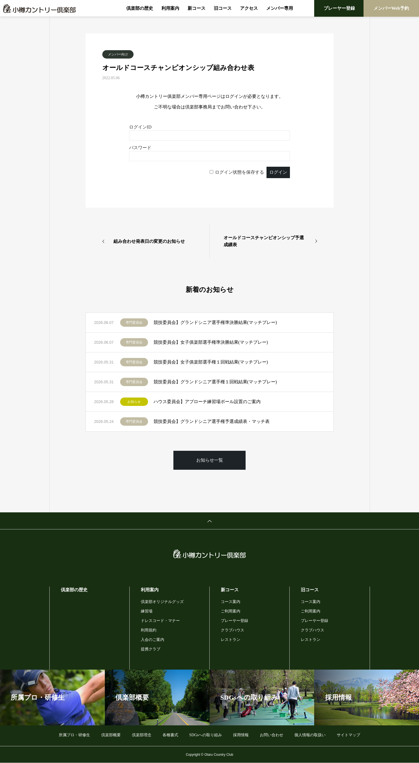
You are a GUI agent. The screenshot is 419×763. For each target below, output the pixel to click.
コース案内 (230, 602)
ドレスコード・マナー (160, 621)
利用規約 (148, 630)
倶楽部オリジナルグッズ (162, 602)
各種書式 (170, 735)
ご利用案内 (230, 611)
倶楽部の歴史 (139, 8)
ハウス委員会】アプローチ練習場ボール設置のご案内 (207, 401)
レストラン (230, 640)
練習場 (146, 611)
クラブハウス (232, 630)
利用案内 (170, 8)
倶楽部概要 (111, 735)
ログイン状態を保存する (239, 172)
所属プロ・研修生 (74, 735)
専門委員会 (134, 322)
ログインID (140, 127)
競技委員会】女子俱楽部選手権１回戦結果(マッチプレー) (211, 362)
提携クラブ (150, 649)
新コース (196, 8)
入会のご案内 (152, 640)
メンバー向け (118, 54)
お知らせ (134, 402)
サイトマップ (348, 735)
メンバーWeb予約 (391, 8)
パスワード (140, 147)
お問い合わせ (271, 735)
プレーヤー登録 (339, 8)
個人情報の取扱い (310, 735)
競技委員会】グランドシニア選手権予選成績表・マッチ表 (212, 421)
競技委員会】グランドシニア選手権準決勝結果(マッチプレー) (215, 322)
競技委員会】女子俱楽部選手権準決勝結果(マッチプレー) (211, 342)
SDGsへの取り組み (205, 735)
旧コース (223, 8)
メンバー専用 (279, 8)
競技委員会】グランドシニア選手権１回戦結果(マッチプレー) (215, 381)
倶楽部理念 (141, 735)
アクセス (249, 8)
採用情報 (241, 735)
